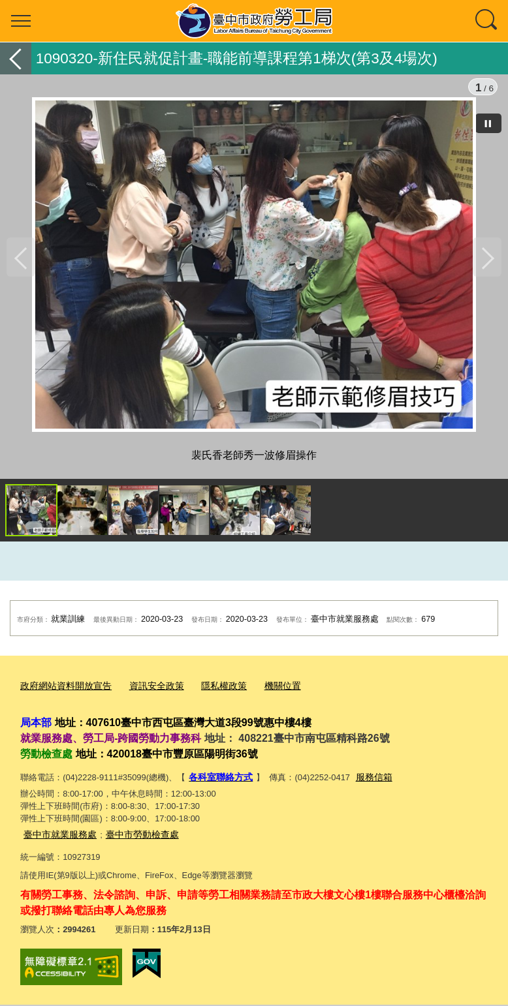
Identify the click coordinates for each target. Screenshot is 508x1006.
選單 (21, 21)
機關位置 (268, 692)
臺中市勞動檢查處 (134, 837)
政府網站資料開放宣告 (62, 692)
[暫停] (488, 123)
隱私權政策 (212, 692)
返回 (15, 58)
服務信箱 (368, 781)
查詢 (487, 21)
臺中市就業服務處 (57, 837)
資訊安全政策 (148, 692)
